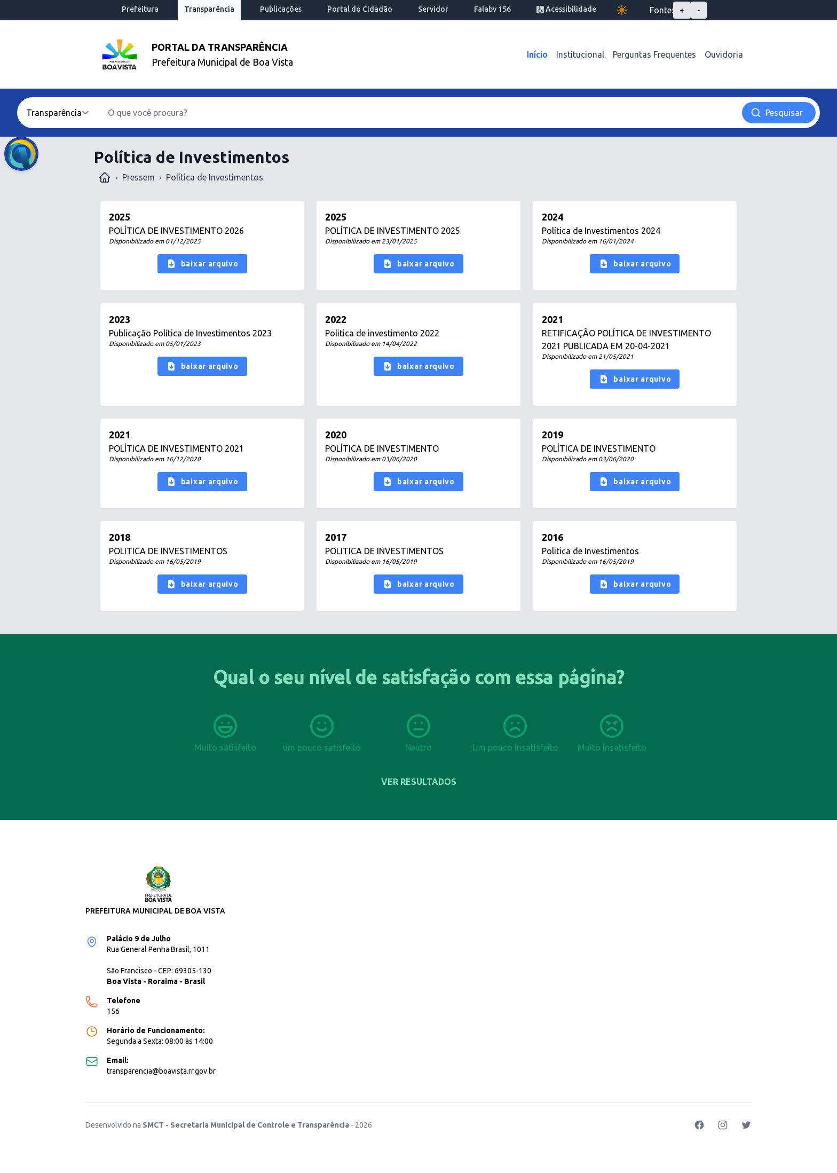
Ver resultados (418, 781)
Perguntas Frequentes (654, 54)
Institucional (580, 54)
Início (537, 54)
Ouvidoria (724, 54)
